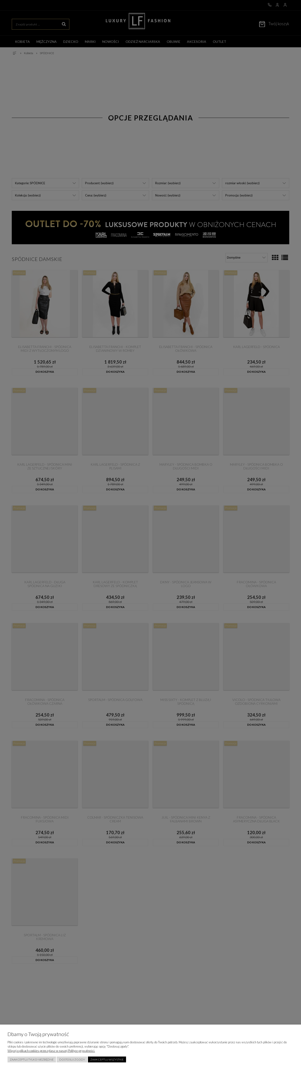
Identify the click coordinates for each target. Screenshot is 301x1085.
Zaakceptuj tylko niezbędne (32, 1059)
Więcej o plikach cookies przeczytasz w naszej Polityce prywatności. (51, 1051)
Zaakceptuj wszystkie (107, 1059)
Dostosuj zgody (72, 1059)
